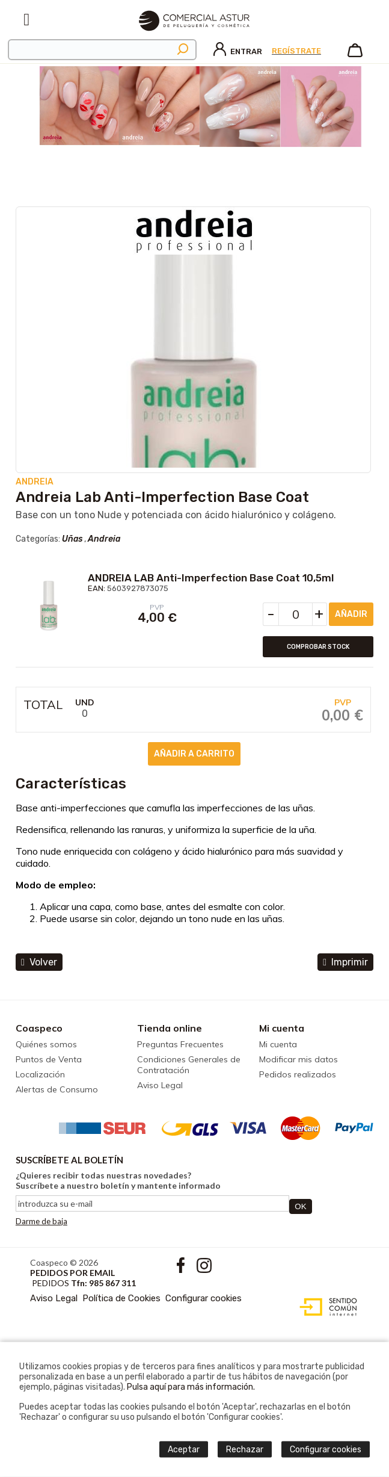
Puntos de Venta (49, 1059)
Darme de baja (41, 1221)
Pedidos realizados (297, 1074)
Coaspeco (39, 1028)
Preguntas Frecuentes (180, 1044)
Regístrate (296, 50)
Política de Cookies (121, 1298)
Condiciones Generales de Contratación (188, 1065)
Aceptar (184, 1449)
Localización (40, 1074)
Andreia (104, 539)
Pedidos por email (72, 1273)
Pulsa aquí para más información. (191, 1387)
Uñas (72, 539)
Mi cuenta (281, 1028)
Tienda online (169, 1028)
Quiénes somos (46, 1044)
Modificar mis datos (298, 1059)
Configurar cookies (203, 1298)
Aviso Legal (160, 1085)
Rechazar (244, 1449)
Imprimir (345, 962)
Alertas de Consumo (57, 1089)
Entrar (237, 51)
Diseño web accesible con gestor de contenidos (325, 1307)
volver (39, 962)
